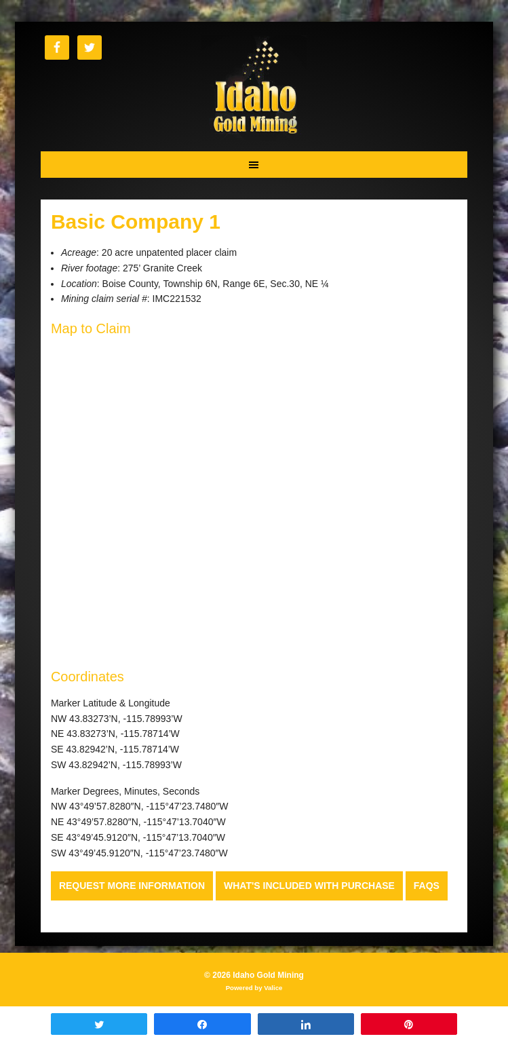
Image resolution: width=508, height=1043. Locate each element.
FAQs (426, 885)
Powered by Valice (254, 987)
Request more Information (132, 885)
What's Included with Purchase (309, 885)
